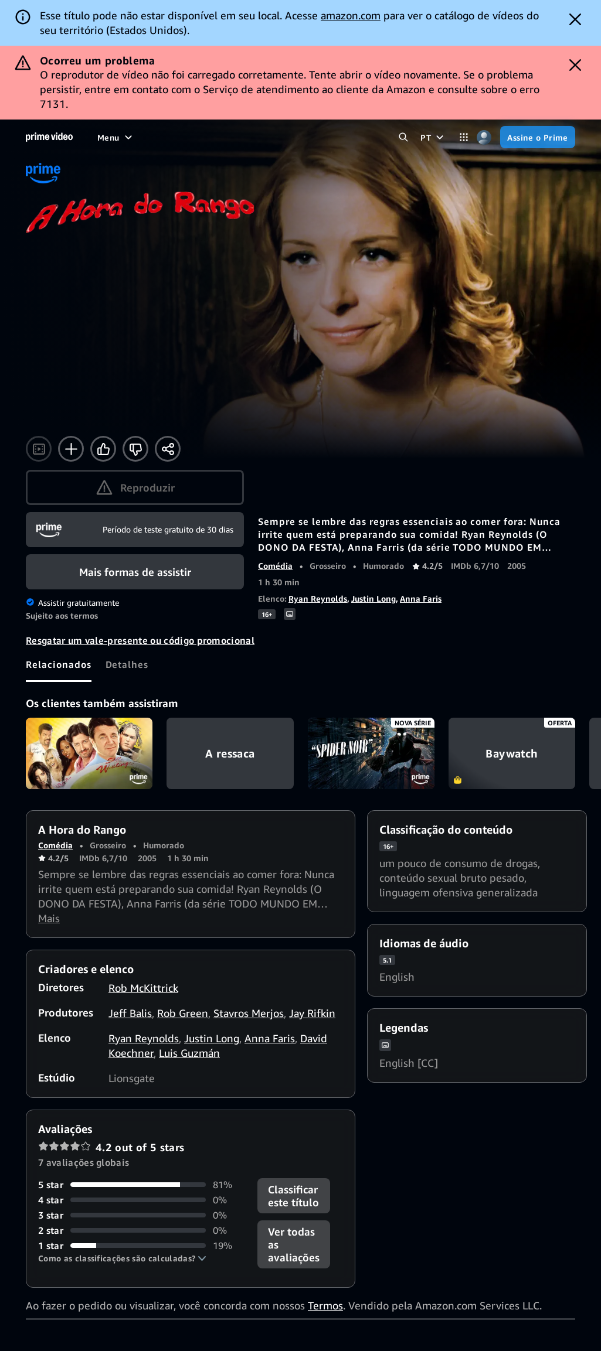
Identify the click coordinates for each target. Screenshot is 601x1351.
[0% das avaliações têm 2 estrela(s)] (140, 1230)
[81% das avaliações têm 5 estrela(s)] (140, 1184)
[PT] (433, 137)
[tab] (58, 664)
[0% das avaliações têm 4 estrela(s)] (140, 1199)
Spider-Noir (371, 753)
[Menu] (116, 137)
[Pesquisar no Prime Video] (403, 137)
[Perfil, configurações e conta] (484, 137)
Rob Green (182, 1013)
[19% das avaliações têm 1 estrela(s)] (140, 1245)
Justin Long (373, 598)
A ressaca (230, 753)
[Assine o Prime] (537, 137)
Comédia (275, 566)
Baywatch (512, 753)
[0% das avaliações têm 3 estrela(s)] (140, 1215)
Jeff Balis (130, 1013)
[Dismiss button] (575, 19)
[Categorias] (463, 137)
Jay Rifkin (312, 1013)
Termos (325, 1305)
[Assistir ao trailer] (39, 449)
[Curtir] (103, 449)
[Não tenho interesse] (135, 449)
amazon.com (351, 15)
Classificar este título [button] (293, 1196)
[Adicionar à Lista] (71, 449)
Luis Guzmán (189, 1052)
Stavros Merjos (248, 1013)
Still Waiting (89, 753)
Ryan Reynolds (317, 598)
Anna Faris (421, 598)
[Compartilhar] (168, 449)
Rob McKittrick (143, 987)
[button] (122, 1258)
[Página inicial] (49, 137)
